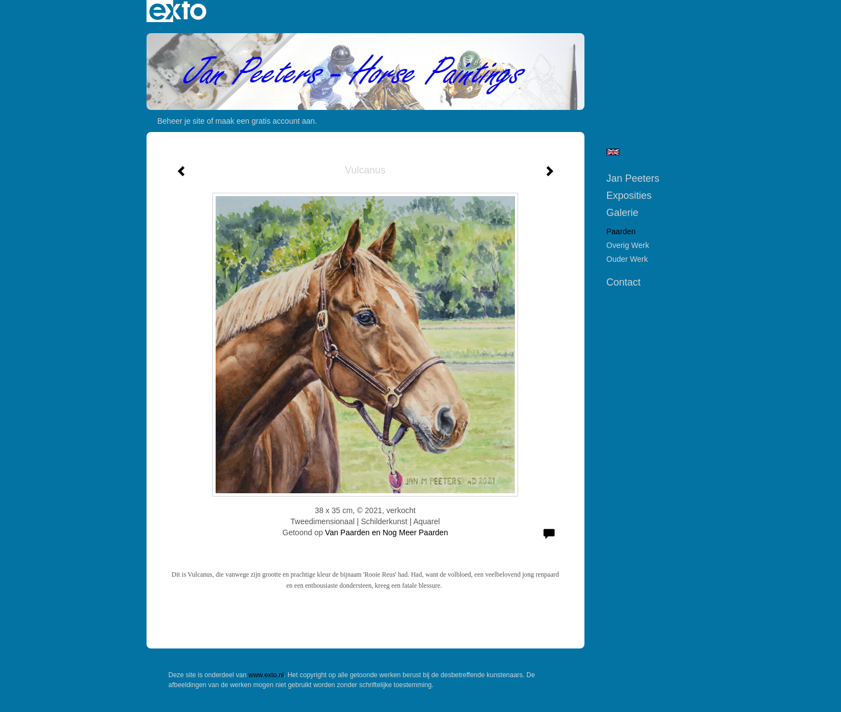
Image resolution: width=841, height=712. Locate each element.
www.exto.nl (266, 675)
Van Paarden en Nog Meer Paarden (386, 532)
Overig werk (628, 245)
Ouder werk (627, 259)
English (613, 152)
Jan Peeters (633, 178)
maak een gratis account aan (265, 121)
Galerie (623, 212)
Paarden (621, 231)
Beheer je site (181, 121)
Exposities (629, 195)
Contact (624, 282)
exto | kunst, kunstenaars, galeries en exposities (178, 11)
